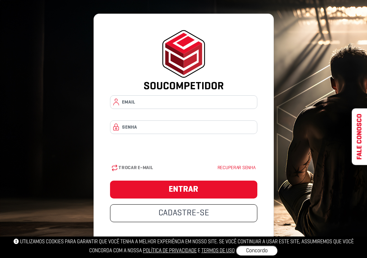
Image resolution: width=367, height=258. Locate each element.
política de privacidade (170, 250)
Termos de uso (218, 250)
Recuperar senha (237, 168)
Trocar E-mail (132, 168)
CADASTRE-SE (183, 213)
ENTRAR (183, 190)
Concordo (257, 250)
